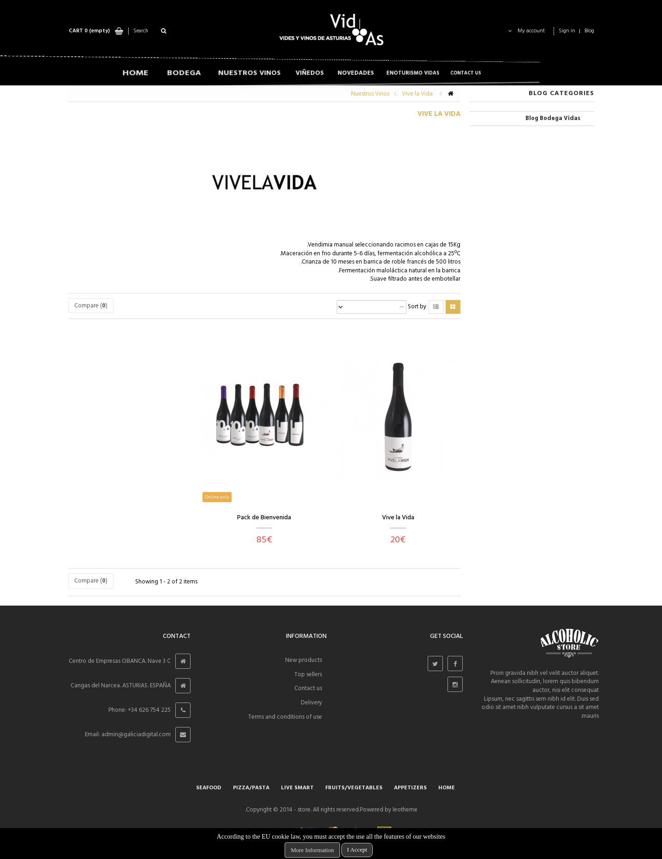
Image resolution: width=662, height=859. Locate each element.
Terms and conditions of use (285, 717)
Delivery (311, 703)
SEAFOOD (208, 788)
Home (446, 788)
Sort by (417, 307)
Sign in (567, 31)
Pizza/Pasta (251, 788)
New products (303, 660)
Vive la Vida (398, 517)
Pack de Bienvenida (264, 517)
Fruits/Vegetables (353, 788)
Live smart (297, 788)
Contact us (308, 688)
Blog (589, 31)
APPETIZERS (410, 788)
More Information (312, 850)
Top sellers (308, 674)
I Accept (357, 849)
